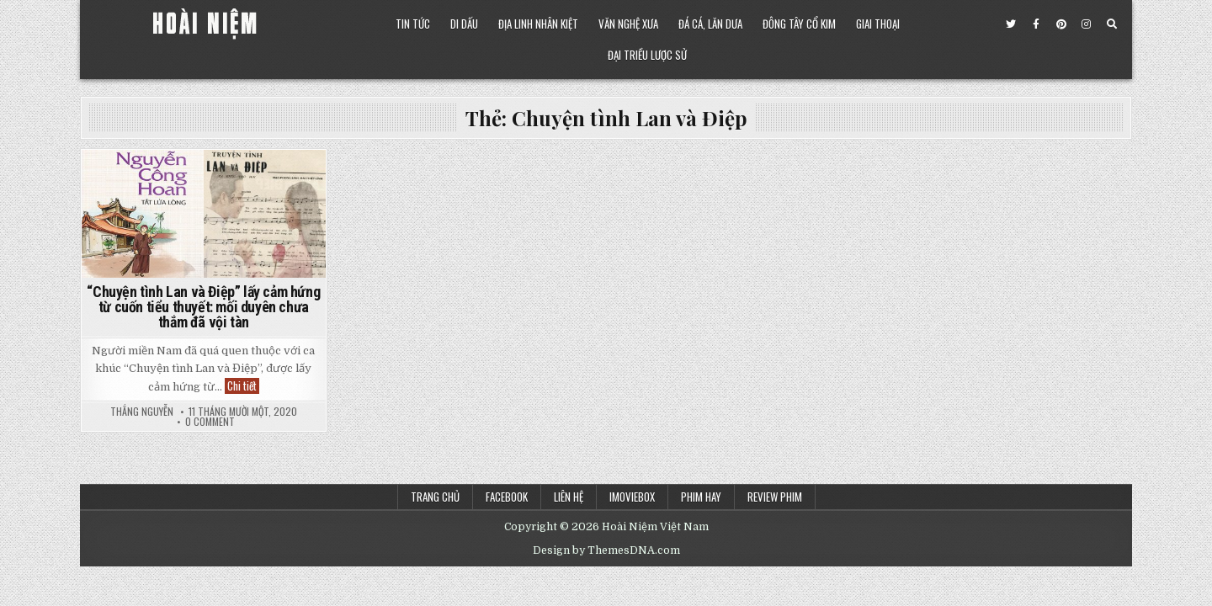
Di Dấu (464, 23)
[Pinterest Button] (1061, 24)
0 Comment (210, 422)
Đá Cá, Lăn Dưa (710, 23)
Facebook (507, 496)
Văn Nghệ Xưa (628, 23)
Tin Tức (413, 23)
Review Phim (774, 496)
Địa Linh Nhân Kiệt (538, 23)
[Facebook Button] (1036, 24)
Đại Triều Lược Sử (647, 54)
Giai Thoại (878, 23)
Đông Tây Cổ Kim (799, 23)
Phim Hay (701, 496)
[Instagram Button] (1087, 24)
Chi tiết (243, 386)
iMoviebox (632, 496)
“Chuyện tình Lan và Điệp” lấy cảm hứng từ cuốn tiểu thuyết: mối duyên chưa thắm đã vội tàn (203, 307)
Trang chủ (435, 496)
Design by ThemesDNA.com (606, 550)
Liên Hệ (568, 496)
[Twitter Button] (1011, 24)
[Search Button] (1112, 24)
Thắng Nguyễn (141, 412)
